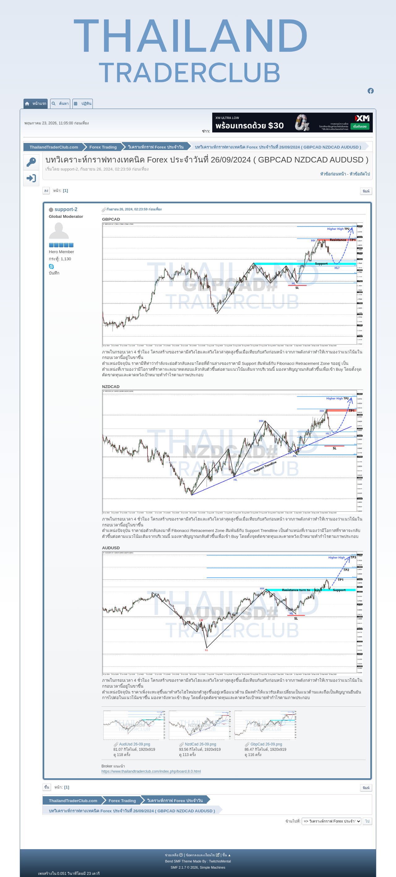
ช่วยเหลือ (171, 851)
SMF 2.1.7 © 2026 (184, 864)
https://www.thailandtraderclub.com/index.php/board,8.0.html (151, 770)
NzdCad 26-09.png (197, 743)
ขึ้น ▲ (226, 851)
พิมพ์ (366, 190)
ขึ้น (46, 786)
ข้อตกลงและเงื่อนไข (200, 851)
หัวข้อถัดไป (360, 173)
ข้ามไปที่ (292, 817)
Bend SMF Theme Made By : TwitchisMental (198, 858)
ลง (46, 189)
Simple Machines (212, 864)
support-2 (65, 208)
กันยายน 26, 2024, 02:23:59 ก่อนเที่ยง (133, 208)
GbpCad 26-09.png (263, 743)
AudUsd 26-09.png (132, 743)
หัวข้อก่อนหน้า (333, 173)
